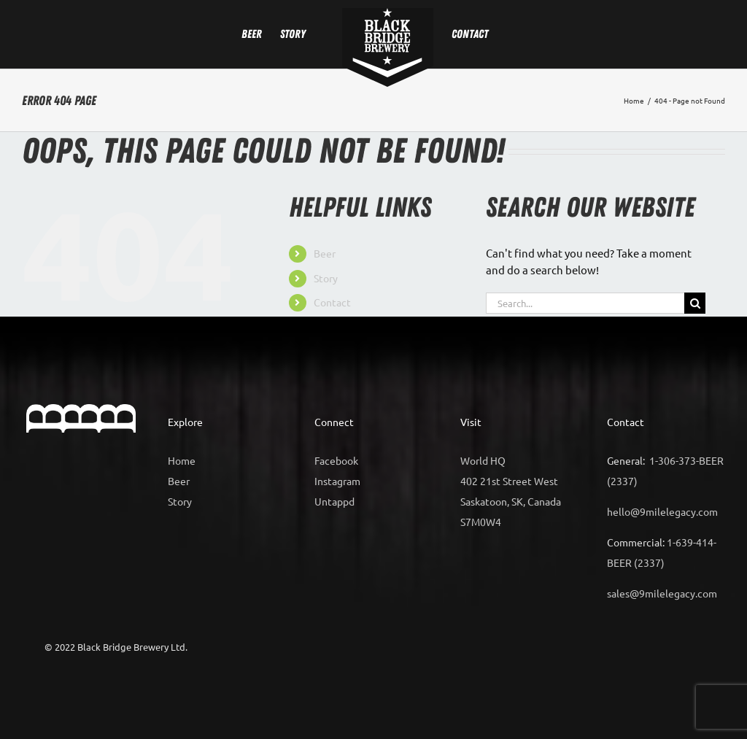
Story (326, 278)
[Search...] (585, 303)
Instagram (337, 480)
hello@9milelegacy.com (662, 511)
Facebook (336, 460)
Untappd (334, 501)
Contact (332, 302)
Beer (325, 253)
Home (182, 460)
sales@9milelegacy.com (662, 593)
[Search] (694, 303)
